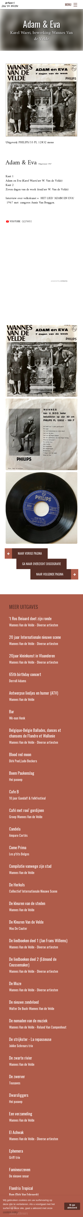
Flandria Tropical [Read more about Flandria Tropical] (21, 1188)
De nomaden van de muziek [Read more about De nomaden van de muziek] (28, 1020)
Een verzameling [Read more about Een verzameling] (20, 1113)
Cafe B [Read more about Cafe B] (14, 791)
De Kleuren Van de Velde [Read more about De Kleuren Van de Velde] (26, 922)
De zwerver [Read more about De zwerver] (17, 1076)
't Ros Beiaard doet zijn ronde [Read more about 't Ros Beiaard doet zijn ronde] (30, 618)
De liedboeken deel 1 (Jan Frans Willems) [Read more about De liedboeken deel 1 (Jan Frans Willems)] (38, 940)
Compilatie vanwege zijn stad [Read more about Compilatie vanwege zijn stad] (30, 866)
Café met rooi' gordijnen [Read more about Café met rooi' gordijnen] (26, 810)
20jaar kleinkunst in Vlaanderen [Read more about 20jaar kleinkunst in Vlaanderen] (32, 655)
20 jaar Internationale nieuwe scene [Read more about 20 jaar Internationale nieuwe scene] (35, 637)
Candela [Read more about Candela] (14, 829)
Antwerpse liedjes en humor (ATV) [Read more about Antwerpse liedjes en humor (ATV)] (33, 693)
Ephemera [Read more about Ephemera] (16, 1151)
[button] (26, 553)
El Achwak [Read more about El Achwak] (16, 1132)
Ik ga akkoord (72, 1206)
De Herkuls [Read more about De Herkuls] (17, 884)
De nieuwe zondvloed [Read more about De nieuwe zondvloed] (24, 1002)
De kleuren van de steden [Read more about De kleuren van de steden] (27, 903)
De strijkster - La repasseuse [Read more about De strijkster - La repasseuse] (30, 1039)
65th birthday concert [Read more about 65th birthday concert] (25, 674)
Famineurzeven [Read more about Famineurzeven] (19, 1169)
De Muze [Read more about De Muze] (15, 983)
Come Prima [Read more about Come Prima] (17, 847)
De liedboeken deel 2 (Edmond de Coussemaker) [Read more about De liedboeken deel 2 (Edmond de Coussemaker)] (32, 962)
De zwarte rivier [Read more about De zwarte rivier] (20, 1058)
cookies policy (10, 1212)
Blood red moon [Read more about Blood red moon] (20, 754)
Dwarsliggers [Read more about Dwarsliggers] (18, 1095)
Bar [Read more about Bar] (11, 711)
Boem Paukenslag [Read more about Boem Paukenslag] (21, 773)
